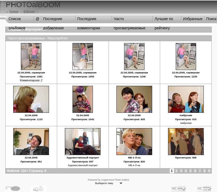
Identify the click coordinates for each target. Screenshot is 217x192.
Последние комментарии (88, 20)
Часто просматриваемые (130, 20)
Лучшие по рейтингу (164, 20)
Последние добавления (53, 20)
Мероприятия (35, 29)
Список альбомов (16, 20)
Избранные (192, 19)
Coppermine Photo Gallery (115, 180)
